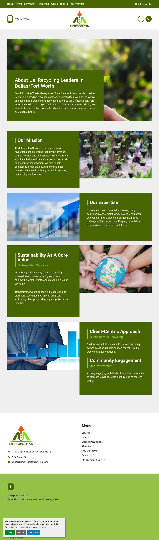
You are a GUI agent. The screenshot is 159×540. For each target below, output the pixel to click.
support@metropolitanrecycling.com (30, 462)
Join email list (145, 4)
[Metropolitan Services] (21, 434)
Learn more (34, 532)
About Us (44, 4)
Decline (20, 532)
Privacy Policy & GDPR (92, 460)
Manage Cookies (16, 537)
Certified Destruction (92, 442)
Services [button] (29, 4)
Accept (10, 532)
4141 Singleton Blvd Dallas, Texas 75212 (31, 451)
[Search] (148, 19)
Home (10, 4)
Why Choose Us (59, 4)
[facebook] (141, 19)
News (19, 4)
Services (86, 433)
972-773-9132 (22, 19)
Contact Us (77, 4)
